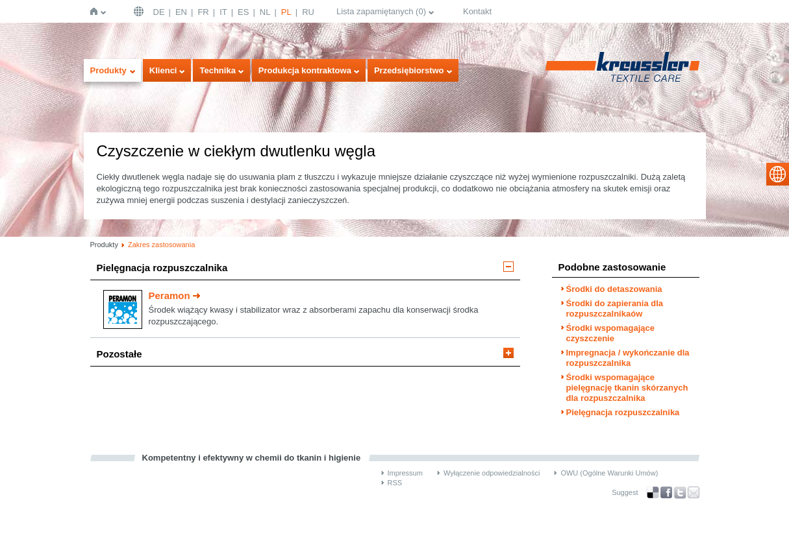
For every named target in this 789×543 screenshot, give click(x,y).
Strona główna (96, 11)
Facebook (666, 493)
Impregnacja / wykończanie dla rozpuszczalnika (628, 358)
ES (243, 12)
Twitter (679, 493)
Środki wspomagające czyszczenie (610, 333)
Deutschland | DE (140, 11)
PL (286, 12)
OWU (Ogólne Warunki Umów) (609, 473)
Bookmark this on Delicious (652, 492)
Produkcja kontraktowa (304, 70)
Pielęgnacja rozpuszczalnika (162, 267)
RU (308, 12)
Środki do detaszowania (614, 289)
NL (265, 12)
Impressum (405, 473)
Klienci (163, 70)
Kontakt (477, 11)
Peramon (169, 295)
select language (777, 174)
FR (202, 12)
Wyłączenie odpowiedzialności (492, 473)
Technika (217, 70)
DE (159, 12)
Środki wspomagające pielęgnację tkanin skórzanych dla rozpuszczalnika (627, 387)
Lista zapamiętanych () (381, 11)
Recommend (693, 492)
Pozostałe (119, 353)
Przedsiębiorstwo (409, 70)
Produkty (108, 70)
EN (181, 12)
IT (223, 12)
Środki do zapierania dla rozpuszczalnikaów (615, 308)
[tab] (305, 270)
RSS (395, 483)
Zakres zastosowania (161, 244)
